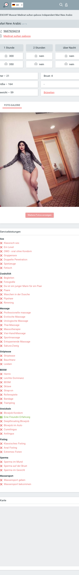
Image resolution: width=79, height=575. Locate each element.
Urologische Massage (16, 320)
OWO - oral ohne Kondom (18, 251)
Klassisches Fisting (14, 443)
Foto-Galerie (12, 105)
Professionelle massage (17, 312)
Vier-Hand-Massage (15, 333)
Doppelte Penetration (15, 259)
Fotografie (9, 281)
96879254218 (11, 31)
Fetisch (8, 267)
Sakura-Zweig (11, 345)
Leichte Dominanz (14, 378)
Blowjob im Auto (13, 425)
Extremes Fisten (13, 451)
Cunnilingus (10, 429)
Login (66, 5)
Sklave (7, 386)
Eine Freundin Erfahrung (17, 417)
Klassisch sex (11, 243)
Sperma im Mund (13, 461)
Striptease (9, 355)
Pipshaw (8, 298)
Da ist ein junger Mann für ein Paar (23, 286)
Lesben (8, 364)
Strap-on (8, 390)
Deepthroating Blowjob (16, 421)
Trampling (9, 402)
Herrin (7, 373)
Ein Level (9, 247)
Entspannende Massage (17, 341)
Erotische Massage (14, 316)
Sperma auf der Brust (15, 465)
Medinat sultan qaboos (29, 15)
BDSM (7, 382)
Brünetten (49, 92)
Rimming (9, 302)
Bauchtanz (9, 359)
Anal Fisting (10, 447)
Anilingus (9, 433)
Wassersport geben (14, 480)
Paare (7, 290)
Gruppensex (10, 255)
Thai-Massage (11, 325)
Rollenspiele (10, 394)
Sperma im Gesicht (14, 470)
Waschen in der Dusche (17, 294)
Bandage (8, 398)
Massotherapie (12, 329)
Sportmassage (12, 337)
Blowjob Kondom (13, 412)
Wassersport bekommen (17, 484)
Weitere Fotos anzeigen (40, 215)
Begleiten (9, 277)
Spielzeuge (10, 263)
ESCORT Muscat (8, 15)
